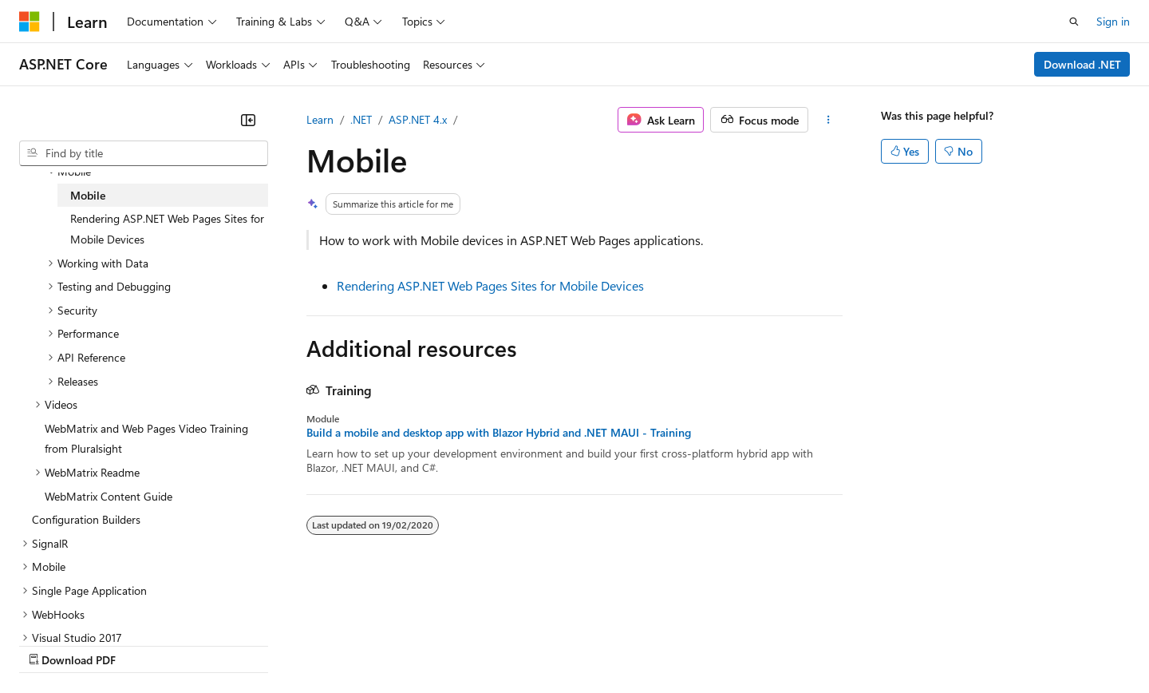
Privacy (348, 643)
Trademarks (661, 643)
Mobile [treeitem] (87, 195)
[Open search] (1074, 21)
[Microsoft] (29, 21)
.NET (361, 119)
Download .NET (1082, 64)
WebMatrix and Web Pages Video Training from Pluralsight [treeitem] (146, 439)
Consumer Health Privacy (458, 643)
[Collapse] (248, 119)
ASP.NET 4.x (418, 119)
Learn (320, 119)
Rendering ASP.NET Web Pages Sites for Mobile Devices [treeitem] (167, 229)
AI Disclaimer (51, 643)
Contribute (285, 643)
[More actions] (829, 120)
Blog (217, 643)
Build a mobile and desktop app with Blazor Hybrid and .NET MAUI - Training (498, 433)
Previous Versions (145, 643)
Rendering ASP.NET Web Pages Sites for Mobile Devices (490, 285)
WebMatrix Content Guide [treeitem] (108, 496)
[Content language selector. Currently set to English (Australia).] (80, 606)
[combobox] (143, 153)
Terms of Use (582, 643)
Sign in (1113, 21)
